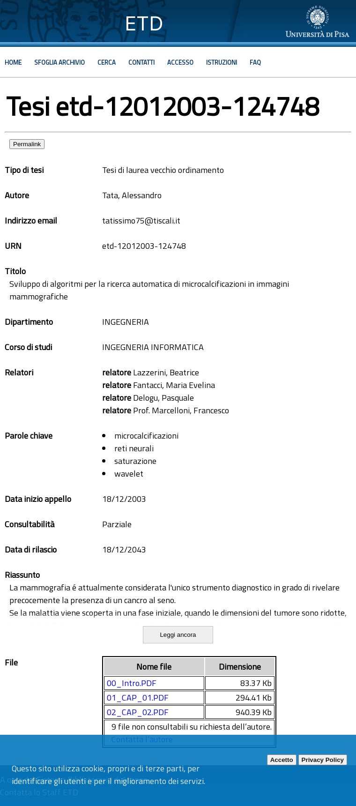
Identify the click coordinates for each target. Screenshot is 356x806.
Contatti (141, 62)
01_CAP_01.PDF (138, 697)
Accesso (180, 62)
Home (13, 62)
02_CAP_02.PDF (138, 712)
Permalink (27, 144)
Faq (255, 62)
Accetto (281, 759)
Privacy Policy (323, 759)
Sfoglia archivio (59, 62)
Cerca (106, 62)
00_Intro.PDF (131, 683)
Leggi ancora (178, 634)
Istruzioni (221, 62)
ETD (144, 23)
